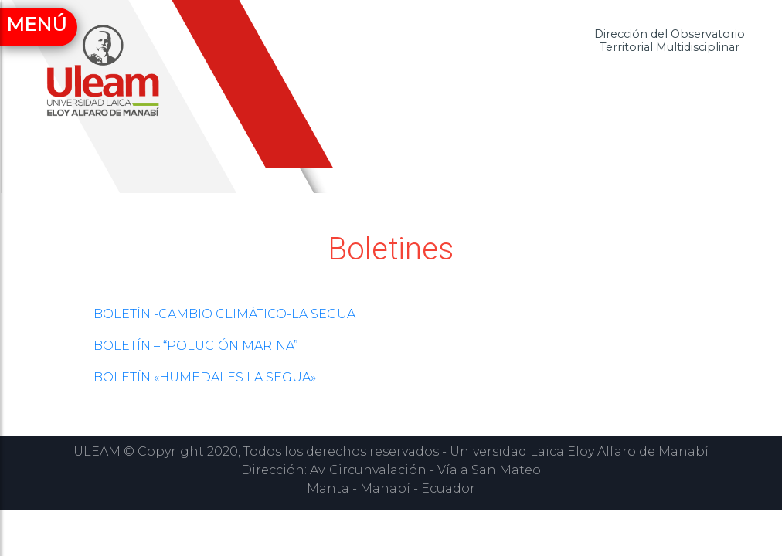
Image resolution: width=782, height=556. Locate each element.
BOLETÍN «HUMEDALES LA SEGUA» (205, 377)
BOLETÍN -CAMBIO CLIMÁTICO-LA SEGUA (224, 314)
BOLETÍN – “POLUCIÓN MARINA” (196, 345)
